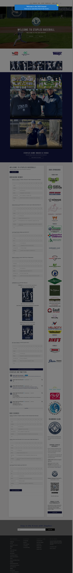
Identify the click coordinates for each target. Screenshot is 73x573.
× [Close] (57, 5)
